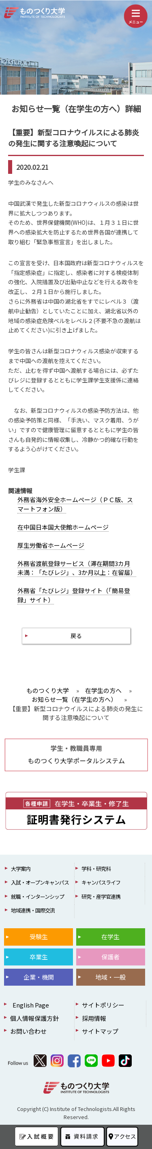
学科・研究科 (96, 868)
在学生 (110, 936)
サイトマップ (100, 1031)
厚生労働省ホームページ (50, 545)
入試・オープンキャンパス (40, 882)
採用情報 (94, 1018)
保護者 (110, 957)
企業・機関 (39, 977)
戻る (76, 636)
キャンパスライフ (100, 882)
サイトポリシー (103, 1005)
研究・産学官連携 (100, 896)
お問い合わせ (28, 1031)
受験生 (39, 936)
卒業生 (39, 957)
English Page (29, 1005)
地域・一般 (110, 977)
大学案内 (20, 868)
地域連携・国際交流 (33, 910)
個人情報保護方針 (34, 1018)
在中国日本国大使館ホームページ (63, 527)
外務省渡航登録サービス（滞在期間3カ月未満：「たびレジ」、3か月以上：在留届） (76, 568)
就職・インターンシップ (37, 896)
